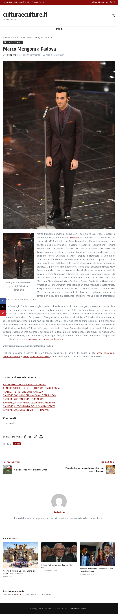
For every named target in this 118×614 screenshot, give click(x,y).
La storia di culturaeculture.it (16, 2)
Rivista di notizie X (80, 608)
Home (6, 37)
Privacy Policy (38, 2)
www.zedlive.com (105, 353)
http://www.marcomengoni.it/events (44, 339)
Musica (17, 444)
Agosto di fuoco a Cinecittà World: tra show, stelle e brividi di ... (19, 572)
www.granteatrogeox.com (36, 356)
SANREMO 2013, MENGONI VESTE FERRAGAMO (26, 410)
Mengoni (75, 237)
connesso (20, 594)
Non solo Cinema (18, 37)
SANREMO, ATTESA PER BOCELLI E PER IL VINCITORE (29, 402)
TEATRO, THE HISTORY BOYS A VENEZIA (23, 391)
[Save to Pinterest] (3, 313)
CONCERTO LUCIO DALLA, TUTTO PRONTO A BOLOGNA (31, 388)
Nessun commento (31, 54)
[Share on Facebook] (3, 301)
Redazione (11, 54)
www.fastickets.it (11, 356)
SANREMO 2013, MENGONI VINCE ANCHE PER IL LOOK (29, 395)
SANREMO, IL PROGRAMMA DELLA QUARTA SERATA (29, 406)
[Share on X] (3, 307)
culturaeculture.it (25, 14)
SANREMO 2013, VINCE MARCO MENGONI (23, 399)
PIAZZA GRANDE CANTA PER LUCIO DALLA (24, 384)
